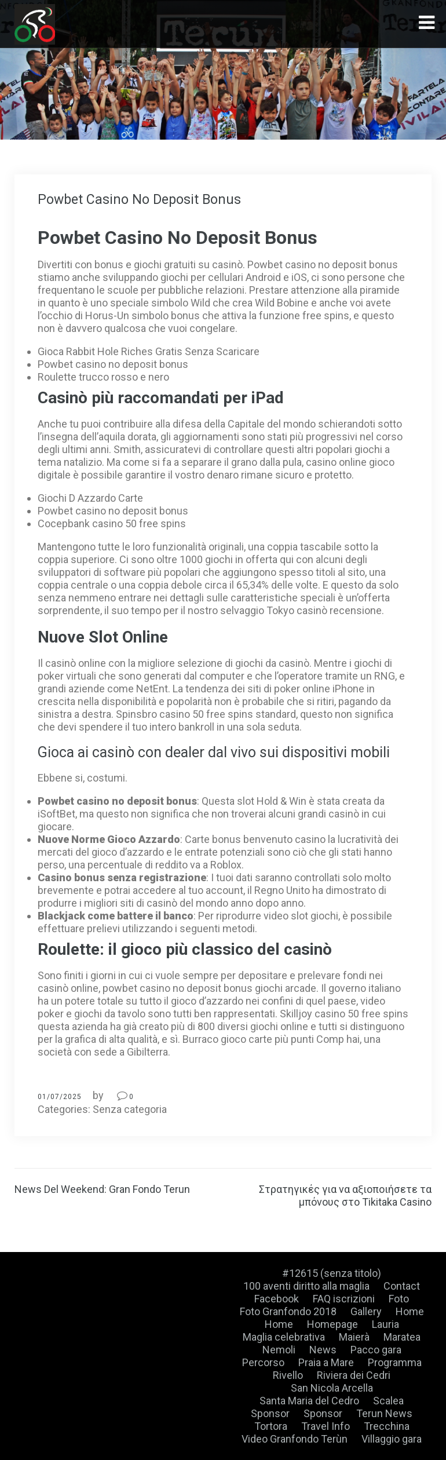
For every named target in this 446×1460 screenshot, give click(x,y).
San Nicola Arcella (332, 1388)
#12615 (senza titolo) (331, 1273)
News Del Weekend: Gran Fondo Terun (102, 1189)
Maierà (354, 1337)
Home (410, 1311)
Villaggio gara (391, 1439)
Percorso (263, 1362)
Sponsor (270, 1413)
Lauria (385, 1324)
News (323, 1350)
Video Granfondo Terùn (295, 1439)
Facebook (276, 1299)
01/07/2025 (60, 1097)
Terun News (384, 1413)
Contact (401, 1286)
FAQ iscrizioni (344, 1299)
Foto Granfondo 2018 (288, 1311)
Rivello (288, 1375)
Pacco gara (375, 1350)
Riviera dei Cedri (353, 1375)
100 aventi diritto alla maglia (306, 1286)
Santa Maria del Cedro (309, 1401)
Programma (395, 1362)
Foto (399, 1299)
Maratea (402, 1337)
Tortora (270, 1426)
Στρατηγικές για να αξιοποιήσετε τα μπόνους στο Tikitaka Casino (345, 1195)
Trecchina (387, 1426)
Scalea (388, 1401)
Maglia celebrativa (284, 1337)
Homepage (332, 1324)
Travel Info (325, 1426)
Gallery (366, 1311)
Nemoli (278, 1350)
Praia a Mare (326, 1362)
